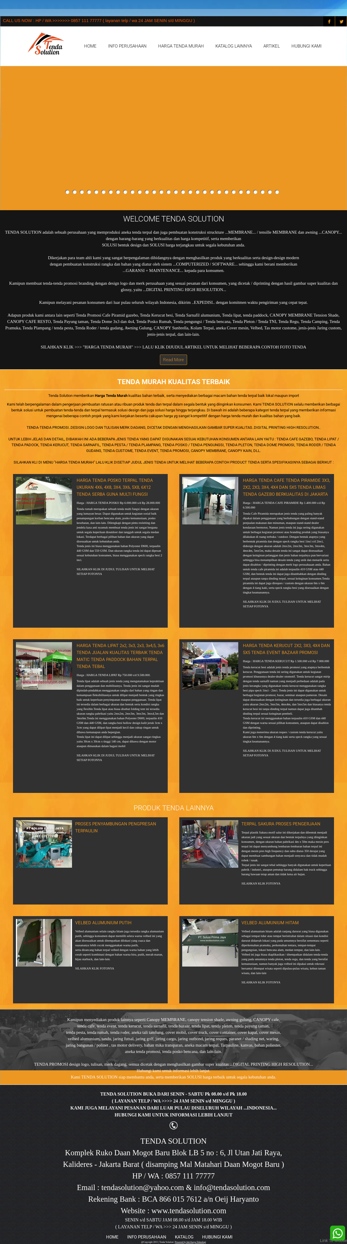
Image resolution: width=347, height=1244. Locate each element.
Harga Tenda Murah (111, 395)
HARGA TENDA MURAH (181, 46)
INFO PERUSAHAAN (127, 46)
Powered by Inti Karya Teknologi (190, 1242)
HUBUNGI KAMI (306, 46)
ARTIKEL (271, 46)
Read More (173, 359)
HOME (90, 46)
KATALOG (184, 1237)
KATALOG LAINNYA (233, 46)
